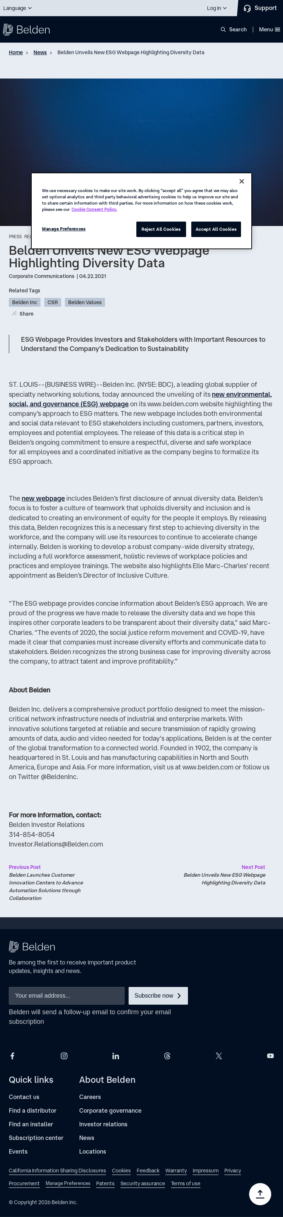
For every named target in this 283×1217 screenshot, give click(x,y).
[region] (141, 211)
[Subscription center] (36, 1138)
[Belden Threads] (167, 1055)
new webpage (43, 498)
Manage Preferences (63, 228)
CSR (53, 302)
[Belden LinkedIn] (115, 1055)
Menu (269, 29)
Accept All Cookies (216, 229)
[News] (86, 1138)
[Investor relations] (103, 1124)
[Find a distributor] (32, 1110)
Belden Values (85, 302)
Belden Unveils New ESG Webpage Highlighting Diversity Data (131, 52)
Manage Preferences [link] (68, 1183)
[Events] (18, 1151)
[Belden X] (219, 1055)
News (40, 52)
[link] (57, 1171)
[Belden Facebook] (12, 1055)
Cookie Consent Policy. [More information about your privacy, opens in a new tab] (94, 209)
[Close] (242, 181)
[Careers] (90, 1097)
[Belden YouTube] (270, 1055)
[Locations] (92, 1151)
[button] (18, 8)
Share (27, 314)
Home (16, 52)
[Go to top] (260, 1194)
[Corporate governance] (110, 1110)
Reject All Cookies (161, 229)
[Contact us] (24, 1097)
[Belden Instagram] (64, 1055)
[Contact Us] (260, 8)
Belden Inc (24, 302)
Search (238, 29)
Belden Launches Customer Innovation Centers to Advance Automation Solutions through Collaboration (51, 882)
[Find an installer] (31, 1124)
